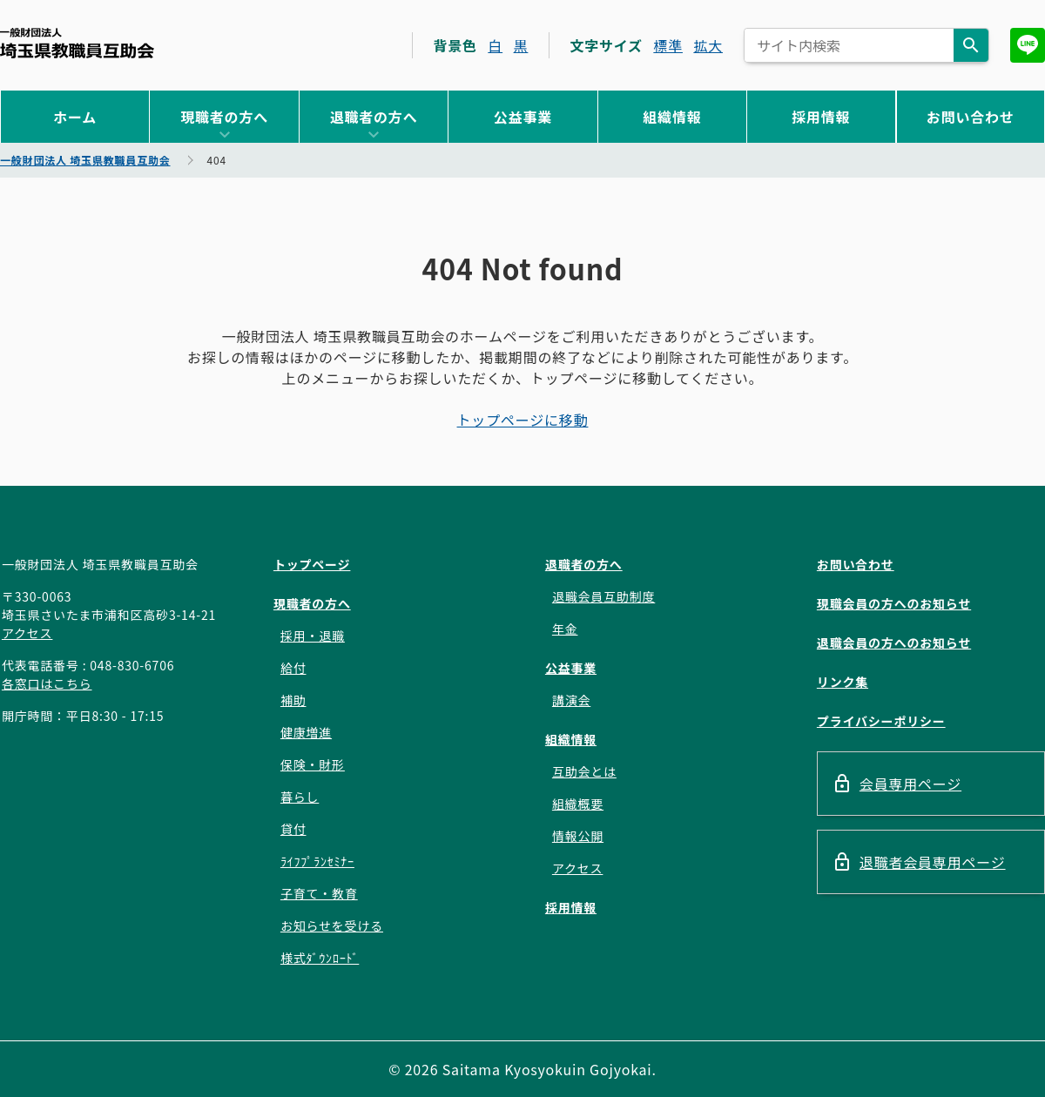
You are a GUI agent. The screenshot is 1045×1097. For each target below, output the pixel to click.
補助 (293, 700)
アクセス (27, 633)
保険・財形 (312, 764)
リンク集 (842, 681)
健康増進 (306, 732)
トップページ (312, 564)
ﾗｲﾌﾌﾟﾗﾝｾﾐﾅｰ (317, 861)
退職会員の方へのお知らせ (894, 642)
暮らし (299, 796)
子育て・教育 (319, 893)
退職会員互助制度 (603, 596)
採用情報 (821, 116)
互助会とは (584, 771)
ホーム (75, 116)
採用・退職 (312, 635)
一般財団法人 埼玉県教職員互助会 (77, 43)
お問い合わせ (971, 116)
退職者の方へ (374, 116)
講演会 (571, 700)
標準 (668, 45)
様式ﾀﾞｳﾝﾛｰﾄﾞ (319, 957)
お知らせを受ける (331, 925)
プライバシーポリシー (881, 721)
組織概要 (577, 803)
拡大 (708, 45)
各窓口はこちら (47, 683)
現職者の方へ (224, 116)
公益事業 (523, 116)
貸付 (293, 829)
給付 (293, 667)
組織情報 (672, 116)
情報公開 (577, 836)
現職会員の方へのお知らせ (894, 603)
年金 (565, 628)
